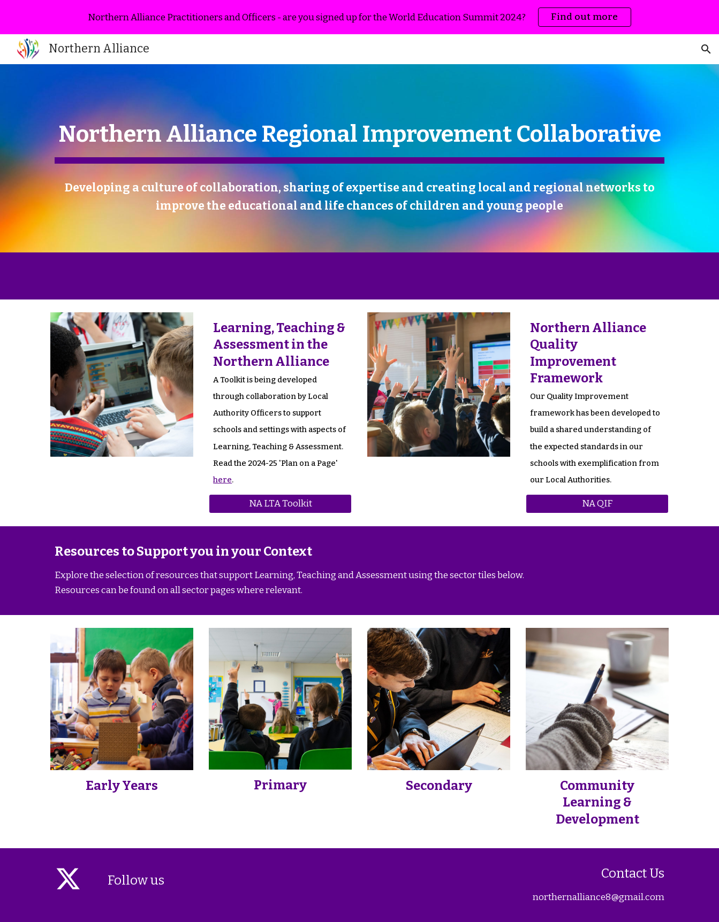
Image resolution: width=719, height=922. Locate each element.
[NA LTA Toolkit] (280, 504)
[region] (359, 17)
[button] (706, 49)
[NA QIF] (597, 504)
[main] (359, 132)
